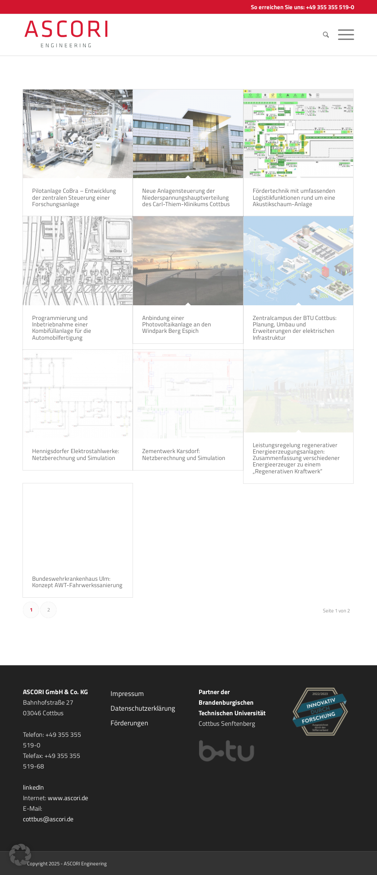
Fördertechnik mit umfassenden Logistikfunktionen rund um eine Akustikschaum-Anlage (294, 197)
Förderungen (129, 723)
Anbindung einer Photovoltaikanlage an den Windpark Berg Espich (176, 324)
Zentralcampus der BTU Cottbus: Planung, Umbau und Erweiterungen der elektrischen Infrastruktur (295, 327)
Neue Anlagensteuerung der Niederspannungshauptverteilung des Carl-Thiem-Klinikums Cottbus (186, 197)
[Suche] (325, 35)
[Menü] (343, 35)
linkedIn (33, 787)
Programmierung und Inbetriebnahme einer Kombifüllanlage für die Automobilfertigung (61, 327)
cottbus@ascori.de (48, 819)
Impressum (127, 693)
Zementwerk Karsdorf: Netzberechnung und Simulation (183, 454)
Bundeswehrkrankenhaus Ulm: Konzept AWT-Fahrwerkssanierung (77, 581)
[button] (20, 855)
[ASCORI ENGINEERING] (76, 35)
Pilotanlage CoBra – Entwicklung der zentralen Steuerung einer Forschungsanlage (74, 197)
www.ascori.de (68, 797)
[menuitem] (325, 35)
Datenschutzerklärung (143, 708)
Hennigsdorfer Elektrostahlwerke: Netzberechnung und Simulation (75, 454)
